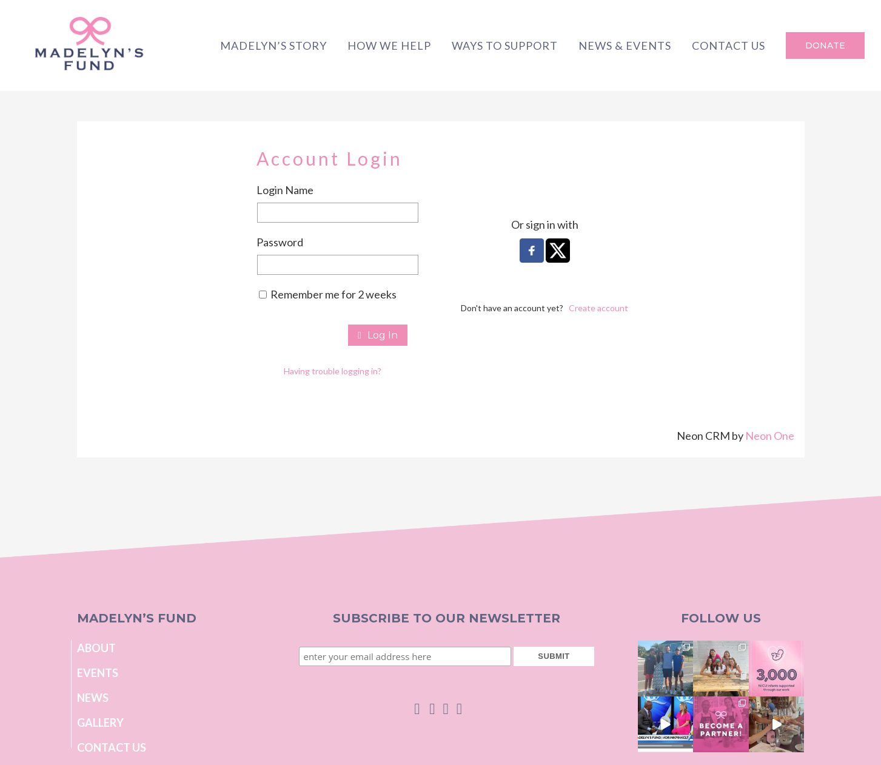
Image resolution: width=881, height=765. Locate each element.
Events (97, 672)
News (93, 697)
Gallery (100, 722)
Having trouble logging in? (332, 371)
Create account (598, 308)
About (96, 648)
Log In (378, 335)
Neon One (769, 435)
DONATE (825, 45)
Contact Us (111, 747)
